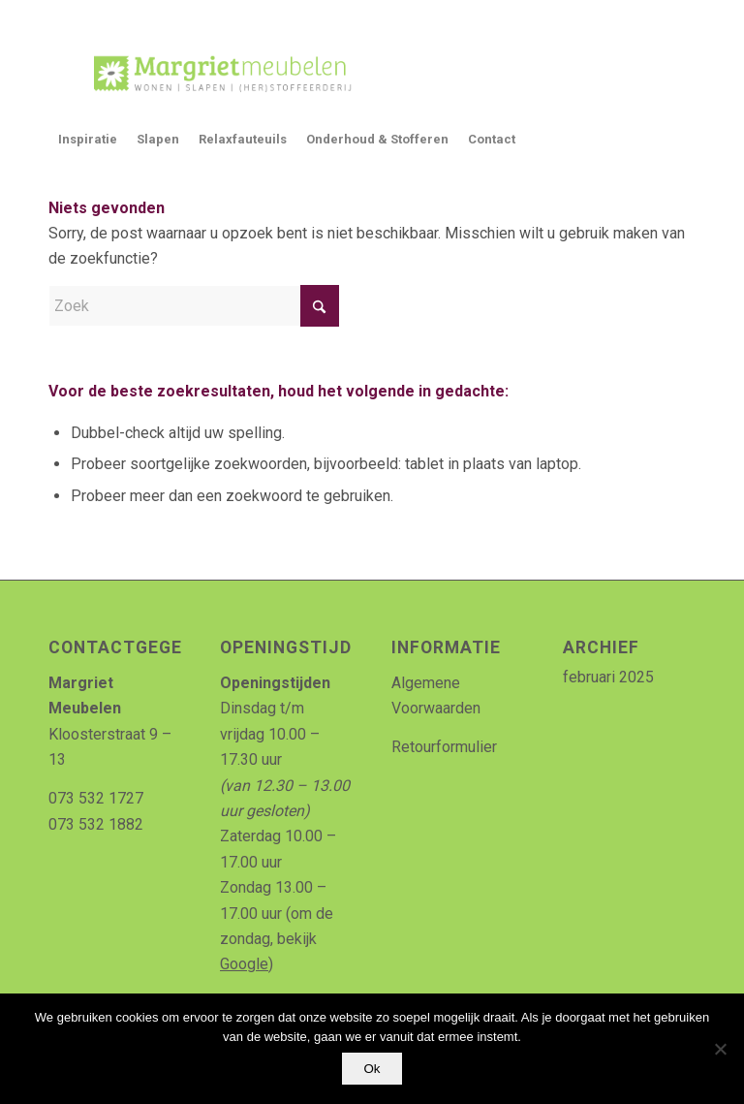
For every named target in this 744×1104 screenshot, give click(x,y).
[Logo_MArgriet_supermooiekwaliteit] (215, 71)
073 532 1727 (95, 798)
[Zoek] (193, 306)
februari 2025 (608, 677)
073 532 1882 (95, 824)
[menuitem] (87, 139)
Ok (371, 1068)
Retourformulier (444, 747)
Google (244, 964)
